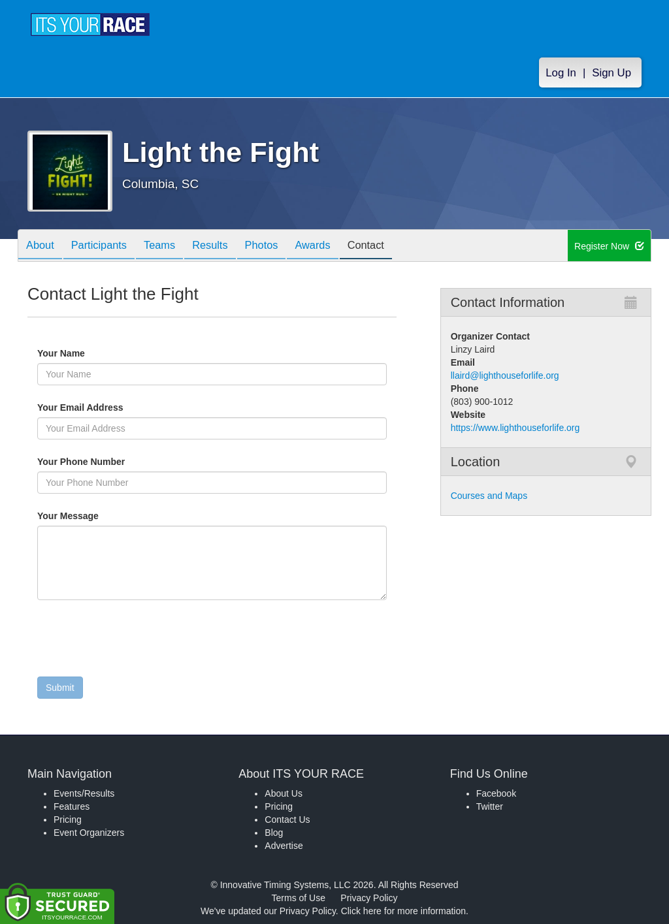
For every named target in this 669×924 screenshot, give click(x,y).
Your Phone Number (81, 461)
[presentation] (136, 641)
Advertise (283, 845)
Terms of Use (298, 898)
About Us (283, 793)
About (42, 246)
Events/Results (84, 793)
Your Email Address (131, 407)
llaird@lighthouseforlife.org (505, 375)
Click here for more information (403, 911)
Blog (274, 832)
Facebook (496, 793)
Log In (561, 73)
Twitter (489, 806)
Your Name (83, 353)
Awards (339, 246)
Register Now (609, 246)
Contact (398, 246)
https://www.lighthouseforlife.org (515, 427)
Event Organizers (89, 832)
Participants (106, 246)
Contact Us (287, 819)
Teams (172, 246)
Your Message (90, 516)
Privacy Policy (368, 898)
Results (227, 246)
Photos (284, 246)
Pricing (68, 819)
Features (72, 806)
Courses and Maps (489, 495)
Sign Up (611, 73)
